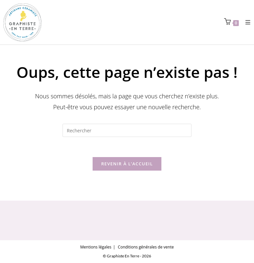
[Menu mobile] (245, 22)
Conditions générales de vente (146, 247)
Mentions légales (95, 247)
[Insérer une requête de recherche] (127, 130)
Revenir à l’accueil (127, 164)
